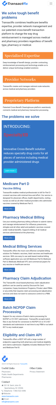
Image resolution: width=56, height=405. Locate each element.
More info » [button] (8, 209)
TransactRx (23, 364)
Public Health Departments (13, 374)
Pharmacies (6, 377)
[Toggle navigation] (51, 3)
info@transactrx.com (10, 402)
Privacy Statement (37, 372)
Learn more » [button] (10, 171)
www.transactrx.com (10, 396)
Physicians (6, 372)
